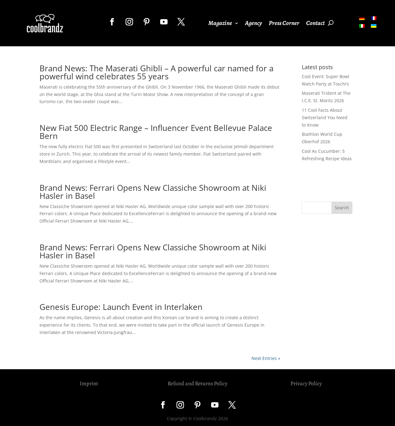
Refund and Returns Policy (197, 383)
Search (342, 208)
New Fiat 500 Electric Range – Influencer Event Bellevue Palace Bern (156, 131)
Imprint (89, 383)
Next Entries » (266, 358)
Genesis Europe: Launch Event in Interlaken (121, 306)
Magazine (220, 24)
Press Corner (284, 24)
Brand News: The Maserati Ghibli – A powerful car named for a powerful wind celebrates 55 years (156, 72)
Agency (253, 24)
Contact (315, 24)
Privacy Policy (306, 383)
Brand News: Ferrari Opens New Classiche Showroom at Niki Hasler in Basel (153, 191)
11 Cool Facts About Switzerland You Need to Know (324, 117)
